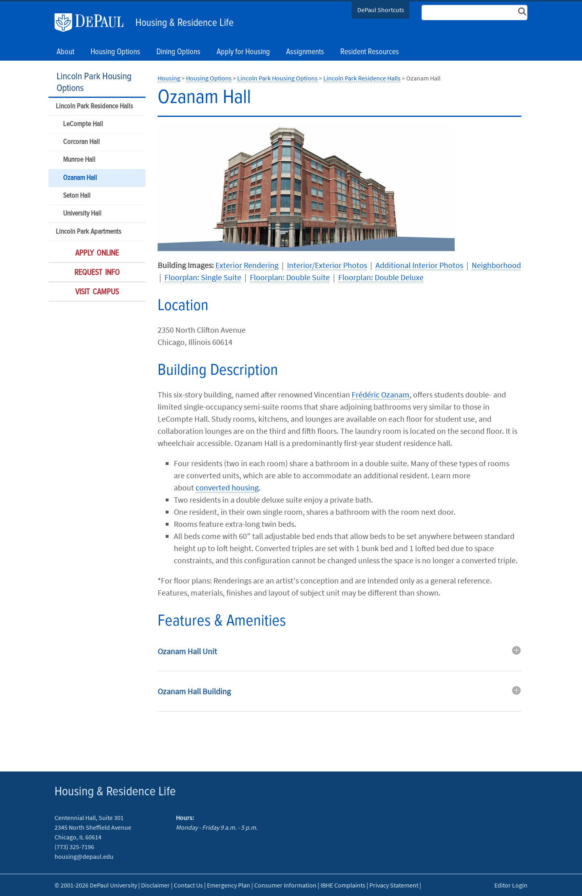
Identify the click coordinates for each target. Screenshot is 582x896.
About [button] (65, 52)
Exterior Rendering (246, 265)
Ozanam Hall (80, 178)
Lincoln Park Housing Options (94, 82)
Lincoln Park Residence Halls (94, 106)
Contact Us (188, 885)
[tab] (339, 657)
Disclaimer (155, 885)
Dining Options (178, 52)
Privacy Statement (393, 885)
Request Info (97, 273)
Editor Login (510, 885)
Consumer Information (285, 885)
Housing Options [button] (115, 52)
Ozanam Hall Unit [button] (187, 651)
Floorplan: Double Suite (290, 277)
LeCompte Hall (83, 124)
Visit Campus (97, 292)
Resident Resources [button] (369, 52)
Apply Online (97, 253)
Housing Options (209, 78)
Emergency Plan (228, 885)
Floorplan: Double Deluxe (381, 277)
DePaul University (93, 22)
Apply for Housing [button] (243, 52)
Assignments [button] (305, 52)
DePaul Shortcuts (380, 10)
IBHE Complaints (343, 885)
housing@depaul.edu (84, 856)
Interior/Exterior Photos (327, 265)
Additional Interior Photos (419, 265)
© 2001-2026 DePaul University (96, 885)
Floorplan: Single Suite (202, 277)
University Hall (82, 213)
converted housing (227, 487)
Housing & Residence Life (184, 23)
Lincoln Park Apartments (88, 232)
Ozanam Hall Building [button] (194, 691)
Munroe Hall (79, 160)
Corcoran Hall (81, 142)
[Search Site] (474, 12)
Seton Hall (77, 196)
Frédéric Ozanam (380, 394)
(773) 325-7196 (74, 847)
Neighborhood (496, 265)
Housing (169, 78)
